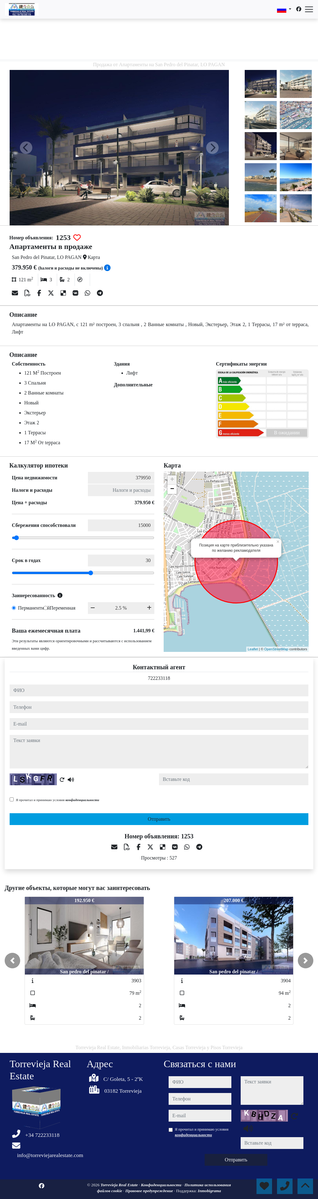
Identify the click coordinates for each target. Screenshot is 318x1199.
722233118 (159, 678)
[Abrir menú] (309, 9)
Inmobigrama (209, 1190)
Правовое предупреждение (149, 1190)
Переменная (62, 608)
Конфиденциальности (162, 1185)
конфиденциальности (82, 800)
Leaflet (253, 649)
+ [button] (172, 480)
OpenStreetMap (276, 649)
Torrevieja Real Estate (120, 1185)
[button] (12, 960)
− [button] (172, 489)
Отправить (159, 819)
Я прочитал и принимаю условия (57, 800)
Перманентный (34, 608)
